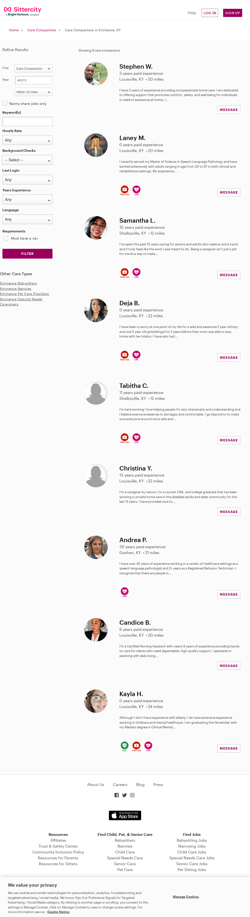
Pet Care (125, 869)
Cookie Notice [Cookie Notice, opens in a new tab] (58, 912)
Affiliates (58, 840)
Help (192, 12)
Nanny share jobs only (27, 103)
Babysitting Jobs (192, 840)
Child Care (125, 852)
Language (10, 210)
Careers (120, 784)
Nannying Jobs (192, 846)
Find (5, 67)
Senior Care (125, 863)
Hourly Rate (12, 131)
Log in (210, 13)
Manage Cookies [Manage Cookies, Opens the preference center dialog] (186, 896)
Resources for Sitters (58, 863)
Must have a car (24, 238)
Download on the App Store (125, 815)
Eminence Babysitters (18, 283)
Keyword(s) (11, 112)
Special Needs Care (125, 857)
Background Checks (19, 150)
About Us (95, 784)
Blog (140, 784)
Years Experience (16, 190)
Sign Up (232, 13)
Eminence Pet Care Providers (24, 294)
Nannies (125, 846)
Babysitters (125, 840)
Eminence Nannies (15, 288)
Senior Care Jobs (192, 863)
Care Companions (41, 30)
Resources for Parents (58, 857)
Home (14, 30)
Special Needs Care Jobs (192, 857)
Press (158, 784)
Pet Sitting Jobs (191, 869)
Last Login (11, 170)
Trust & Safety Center (58, 846)
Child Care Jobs (191, 852)
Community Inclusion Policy (58, 852)
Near (5, 79)
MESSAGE (229, 110)
